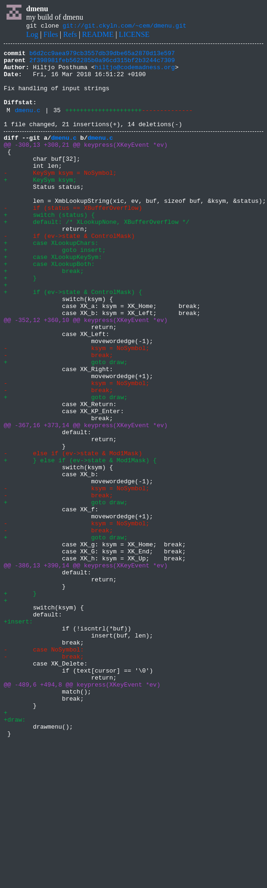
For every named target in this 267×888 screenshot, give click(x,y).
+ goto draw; (65, 423)
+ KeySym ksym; (40, 205)
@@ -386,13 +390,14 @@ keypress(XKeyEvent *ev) (86, 667)
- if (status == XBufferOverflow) (73, 238)
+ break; (44, 314)
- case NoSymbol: (44, 768)
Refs (70, 36)
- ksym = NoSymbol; (76, 406)
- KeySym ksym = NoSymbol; (60, 196)
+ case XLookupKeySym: (53, 297)
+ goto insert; (54, 289)
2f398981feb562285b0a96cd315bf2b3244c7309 (102, 64)
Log (32, 36)
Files (50, 36)
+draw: (15, 852)
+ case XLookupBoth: (49, 305)
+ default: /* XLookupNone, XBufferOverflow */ (97, 255)
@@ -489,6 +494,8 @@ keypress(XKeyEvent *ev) (82, 810)
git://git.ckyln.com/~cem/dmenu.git (124, 26)
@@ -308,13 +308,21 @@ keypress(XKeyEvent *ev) (86, 162)
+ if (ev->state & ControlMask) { (73, 339)
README (98, 36)
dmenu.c (28, 124)
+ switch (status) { (49, 247)
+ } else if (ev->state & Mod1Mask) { (80, 541)
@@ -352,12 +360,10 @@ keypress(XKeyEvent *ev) (86, 373)
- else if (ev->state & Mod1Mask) (73, 533)
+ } (20, 322)
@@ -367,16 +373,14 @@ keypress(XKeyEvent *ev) (86, 499)
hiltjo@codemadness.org (135, 72)
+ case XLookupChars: (51, 280)
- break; (58, 415)
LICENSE (134, 36)
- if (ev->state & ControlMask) (69, 272)
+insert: (18, 734)
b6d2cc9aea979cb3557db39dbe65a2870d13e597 (102, 55)
